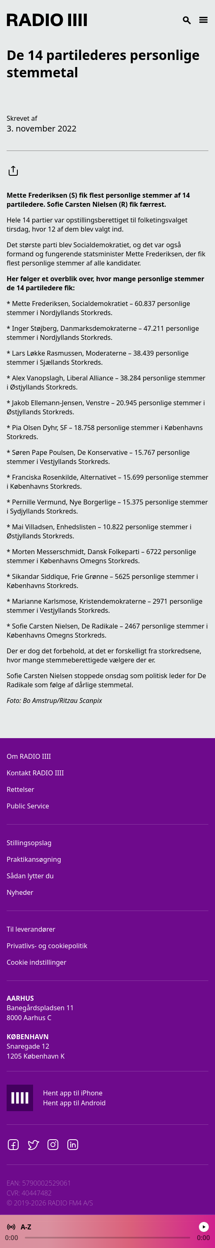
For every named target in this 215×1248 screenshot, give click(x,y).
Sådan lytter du (30, 875)
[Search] (142, 19)
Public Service (28, 805)
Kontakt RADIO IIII (35, 772)
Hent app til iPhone (73, 1092)
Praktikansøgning (34, 859)
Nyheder (20, 892)
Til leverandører (31, 929)
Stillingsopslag (29, 842)
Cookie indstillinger (37, 962)
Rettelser (20, 789)
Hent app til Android (74, 1102)
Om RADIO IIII (29, 756)
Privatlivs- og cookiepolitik (47, 945)
